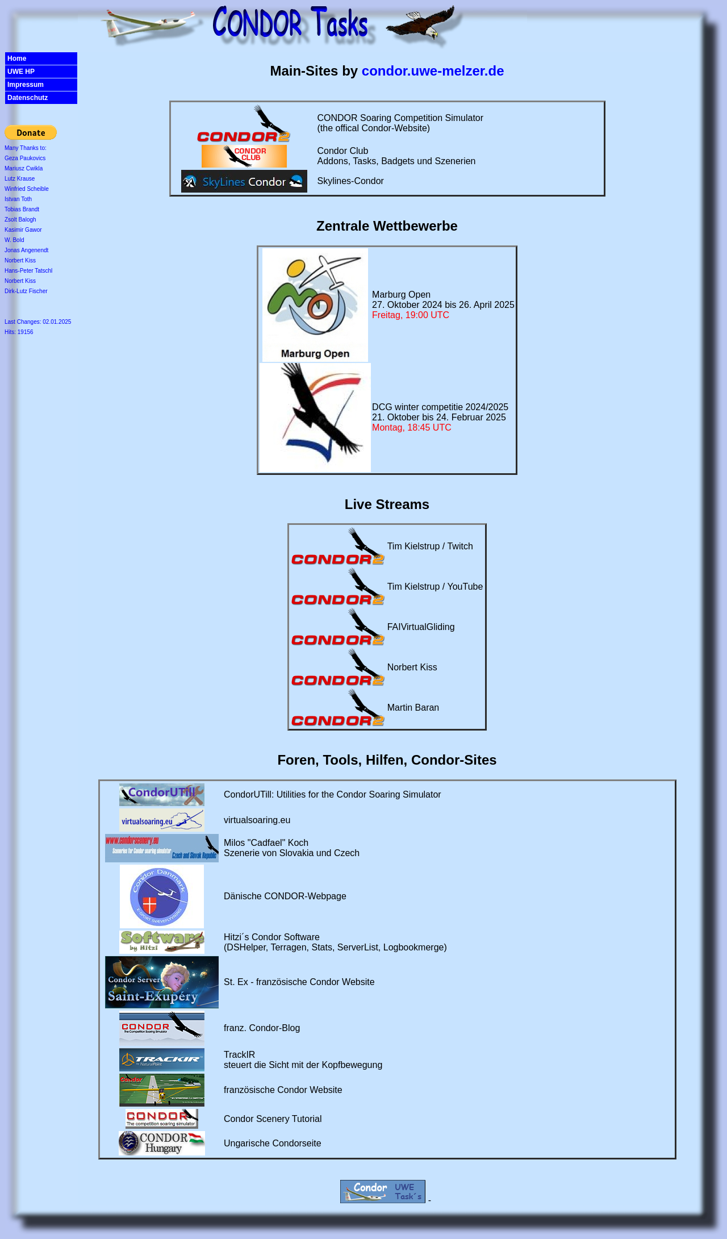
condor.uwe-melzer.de (433, 70)
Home (16, 58)
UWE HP (21, 72)
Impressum (25, 85)
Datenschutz (27, 98)
